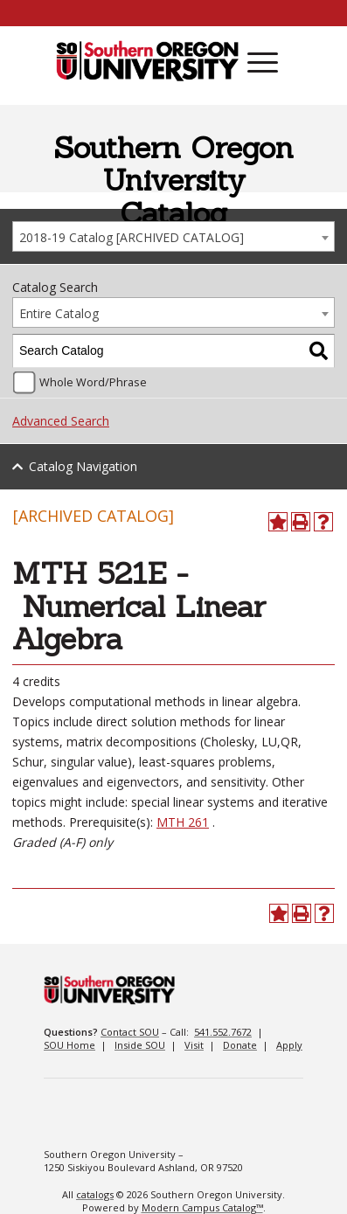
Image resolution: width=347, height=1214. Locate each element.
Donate (240, 1044)
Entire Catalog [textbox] (59, 313)
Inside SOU (140, 1044)
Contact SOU (130, 1031)
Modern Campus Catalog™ (202, 1207)
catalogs (95, 1194)
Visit (194, 1044)
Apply (289, 1044)
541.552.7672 (223, 1031)
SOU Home (69, 1044)
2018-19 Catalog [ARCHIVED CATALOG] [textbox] (131, 237)
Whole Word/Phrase (93, 382)
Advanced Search (60, 421)
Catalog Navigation (83, 466)
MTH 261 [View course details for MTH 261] (182, 822)
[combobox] (173, 236)
